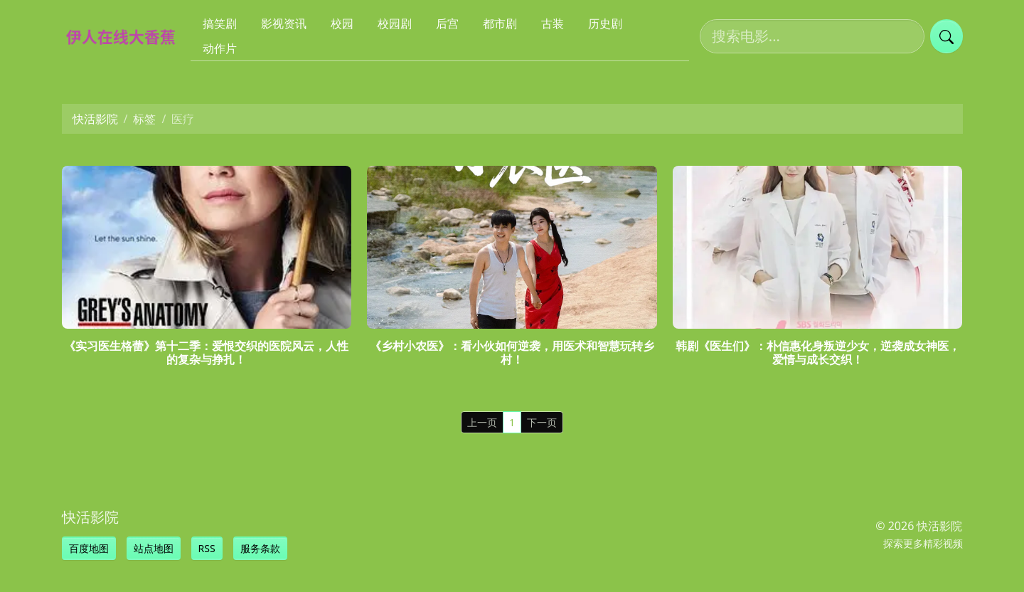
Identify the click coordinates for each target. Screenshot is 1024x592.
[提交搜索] (946, 36)
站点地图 (154, 548)
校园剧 (395, 23)
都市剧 (500, 23)
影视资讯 (283, 23)
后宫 (447, 23)
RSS (206, 548)
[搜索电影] (812, 36)
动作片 (220, 48)
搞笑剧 (220, 23)
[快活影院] (126, 36)
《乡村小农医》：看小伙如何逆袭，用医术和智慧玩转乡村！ (512, 352)
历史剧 (605, 23)
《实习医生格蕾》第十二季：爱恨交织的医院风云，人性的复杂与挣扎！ (206, 352)
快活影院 (95, 119)
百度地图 (89, 548)
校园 (342, 23)
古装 (552, 23)
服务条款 (260, 548)
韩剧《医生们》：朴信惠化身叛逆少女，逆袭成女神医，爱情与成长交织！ (818, 352)
